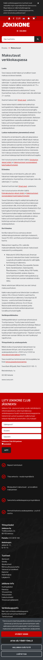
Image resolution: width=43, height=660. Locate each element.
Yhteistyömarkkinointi (10, 600)
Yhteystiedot (7, 594)
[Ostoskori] (34, 18)
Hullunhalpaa (6, 574)
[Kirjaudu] (9, 18)
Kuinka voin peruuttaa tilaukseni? (14, 613)
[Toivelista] (29, 18)
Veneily (4, 561)
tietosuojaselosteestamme (16, 361)
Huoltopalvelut (7, 587)
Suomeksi (7, 444)
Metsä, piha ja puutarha (10, 567)
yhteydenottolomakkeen (11, 354)
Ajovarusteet (7, 564)
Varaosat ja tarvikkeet (10, 569)
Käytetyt (5, 572)
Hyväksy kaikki (21, 634)
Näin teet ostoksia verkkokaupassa (15, 611)
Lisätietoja (22, 654)
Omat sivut (22, 100)
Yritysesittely (7, 592)
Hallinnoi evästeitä (21, 647)
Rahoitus (5, 589)
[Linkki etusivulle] (16, 25)
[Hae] (18, 39)
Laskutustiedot (7, 597)
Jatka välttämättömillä (21, 640)
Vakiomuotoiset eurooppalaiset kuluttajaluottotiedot (19, 163)
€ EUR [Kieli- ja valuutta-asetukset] (19, 18)
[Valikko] (21, 31)
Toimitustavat (7, 616)
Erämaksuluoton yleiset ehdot (13, 193)
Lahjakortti (6, 577)
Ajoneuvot (5, 559)
